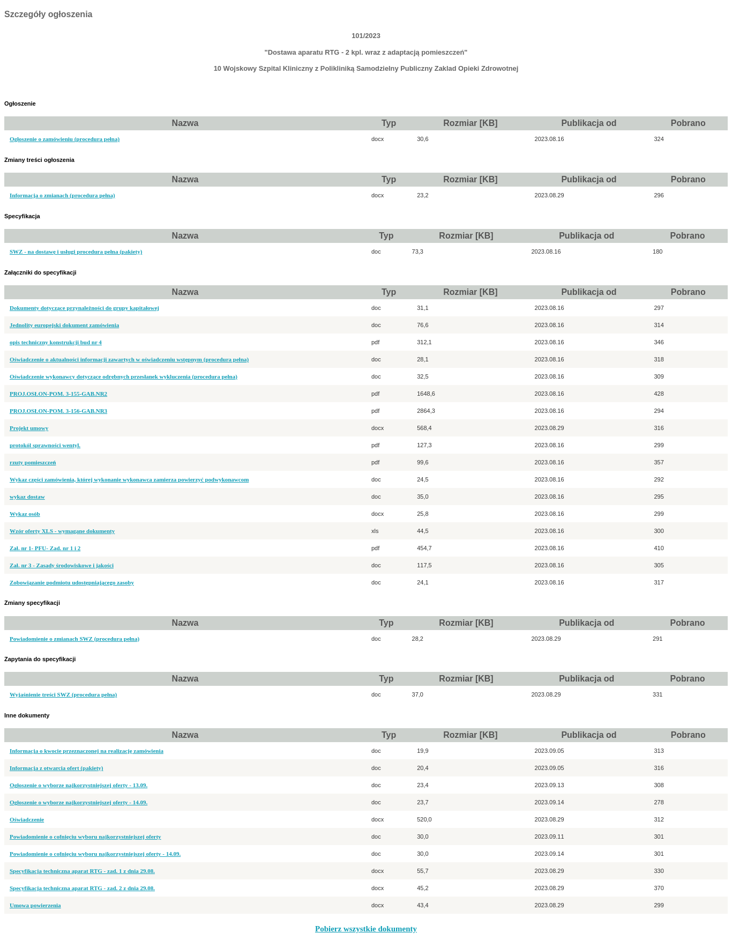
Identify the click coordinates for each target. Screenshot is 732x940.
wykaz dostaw (27, 496)
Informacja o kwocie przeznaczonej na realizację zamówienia (86, 750)
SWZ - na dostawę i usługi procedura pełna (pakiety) (76, 251)
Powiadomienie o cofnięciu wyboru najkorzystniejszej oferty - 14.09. (95, 853)
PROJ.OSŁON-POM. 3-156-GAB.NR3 (58, 411)
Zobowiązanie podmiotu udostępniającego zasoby (72, 582)
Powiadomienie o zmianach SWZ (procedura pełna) (74, 638)
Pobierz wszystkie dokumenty (366, 928)
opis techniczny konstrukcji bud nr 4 (56, 342)
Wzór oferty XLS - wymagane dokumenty (62, 531)
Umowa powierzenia (35, 905)
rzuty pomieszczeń (33, 462)
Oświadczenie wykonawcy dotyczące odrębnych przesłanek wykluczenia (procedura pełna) (123, 376)
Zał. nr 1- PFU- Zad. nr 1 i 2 (45, 548)
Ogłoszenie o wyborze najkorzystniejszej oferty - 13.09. (78, 785)
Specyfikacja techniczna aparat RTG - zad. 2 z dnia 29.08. (82, 888)
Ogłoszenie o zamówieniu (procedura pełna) (64, 139)
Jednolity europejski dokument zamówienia (64, 325)
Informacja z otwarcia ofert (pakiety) (56, 768)
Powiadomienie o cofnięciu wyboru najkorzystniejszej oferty (85, 836)
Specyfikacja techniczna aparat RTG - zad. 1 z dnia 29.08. (82, 871)
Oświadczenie (27, 819)
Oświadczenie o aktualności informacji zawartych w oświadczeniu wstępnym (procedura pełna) (129, 359)
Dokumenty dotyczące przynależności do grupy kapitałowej (84, 308)
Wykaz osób (25, 513)
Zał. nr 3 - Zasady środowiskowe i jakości (62, 565)
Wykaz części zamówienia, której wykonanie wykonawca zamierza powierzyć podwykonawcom (129, 479)
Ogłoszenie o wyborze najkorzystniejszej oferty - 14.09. (78, 802)
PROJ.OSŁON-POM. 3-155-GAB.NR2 (58, 393)
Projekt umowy (29, 428)
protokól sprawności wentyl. (45, 445)
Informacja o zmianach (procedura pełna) (62, 195)
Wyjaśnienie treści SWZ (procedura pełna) (63, 694)
